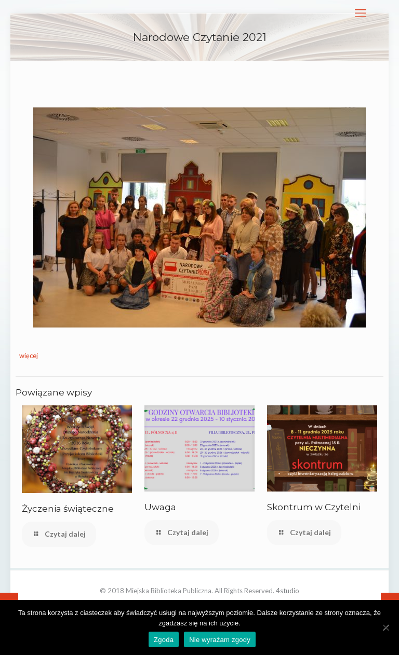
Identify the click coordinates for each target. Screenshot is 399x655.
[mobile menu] (360, 13)
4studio (287, 590)
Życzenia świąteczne (68, 508)
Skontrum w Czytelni (314, 507)
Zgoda (164, 640)
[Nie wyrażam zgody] (386, 627)
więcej (28, 355)
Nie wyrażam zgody (219, 640)
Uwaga (160, 507)
